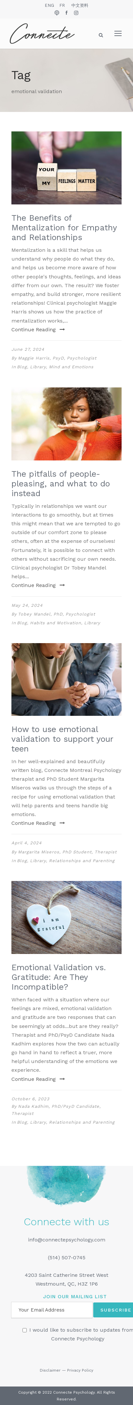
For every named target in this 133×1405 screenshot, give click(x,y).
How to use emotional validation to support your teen (62, 739)
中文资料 (79, 5)
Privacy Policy (80, 1370)
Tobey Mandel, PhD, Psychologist (56, 614)
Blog (22, 366)
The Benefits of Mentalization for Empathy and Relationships (64, 227)
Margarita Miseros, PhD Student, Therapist (67, 851)
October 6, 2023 (30, 1098)
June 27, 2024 (27, 349)
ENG (49, 5)
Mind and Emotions (71, 366)
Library (38, 366)
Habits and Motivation (55, 622)
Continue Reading (38, 329)
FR (62, 5)
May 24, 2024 (27, 605)
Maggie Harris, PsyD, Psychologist (57, 358)
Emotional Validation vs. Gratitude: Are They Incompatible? (58, 977)
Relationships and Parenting (82, 860)
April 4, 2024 (26, 842)
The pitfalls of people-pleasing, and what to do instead (60, 483)
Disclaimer (50, 1370)
